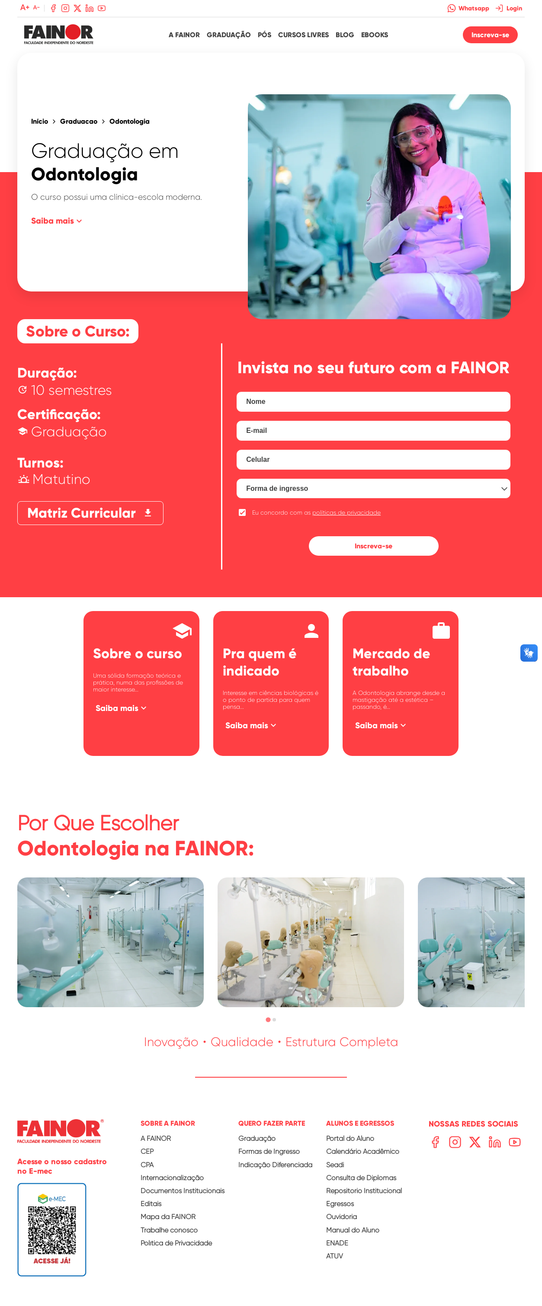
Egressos (340, 1204)
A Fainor (184, 35)
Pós (264, 35)
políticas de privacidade (346, 512)
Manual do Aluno (352, 1230)
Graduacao (78, 121)
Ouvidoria (341, 1217)
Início (39, 121)
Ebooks (374, 35)
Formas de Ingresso (269, 1151)
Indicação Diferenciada (275, 1165)
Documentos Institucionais (182, 1191)
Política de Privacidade (176, 1243)
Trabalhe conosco (169, 1230)
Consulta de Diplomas (361, 1178)
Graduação (229, 35)
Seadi (335, 1165)
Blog (345, 35)
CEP (147, 1151)
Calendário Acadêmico (362, 1151)
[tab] (268, 1020)
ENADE (337, 1243)
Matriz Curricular (90, 513)
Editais (151, 1204)
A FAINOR (156, 1138)
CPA (147, 1165)
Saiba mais (57, 221)
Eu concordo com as (316, 512)
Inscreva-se (490, 35)
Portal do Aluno (350, 1138)
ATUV (334, 1256)
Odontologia (129, 121)
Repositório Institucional (364, 1191)
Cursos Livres (303, 35)
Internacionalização (172, 1178)
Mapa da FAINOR (168, 1217)
